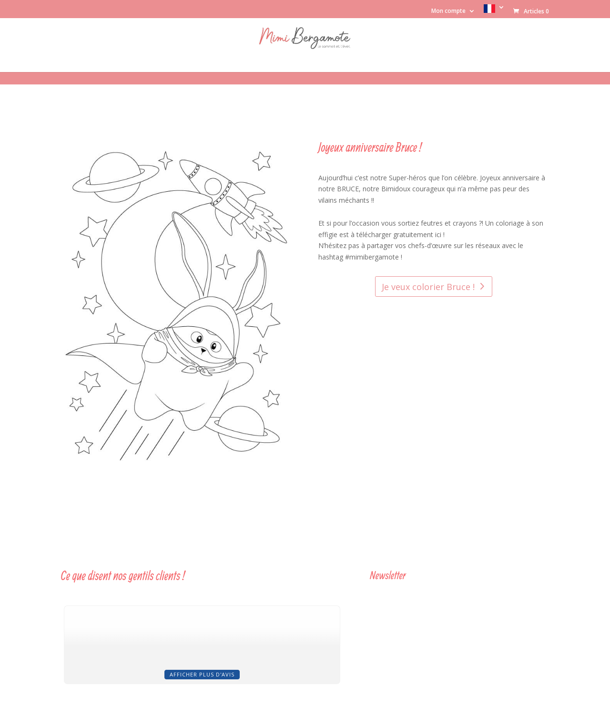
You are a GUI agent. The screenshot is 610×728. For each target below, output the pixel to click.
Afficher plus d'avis (202, 674)
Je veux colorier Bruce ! (428, 286)
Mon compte (448, 11)
